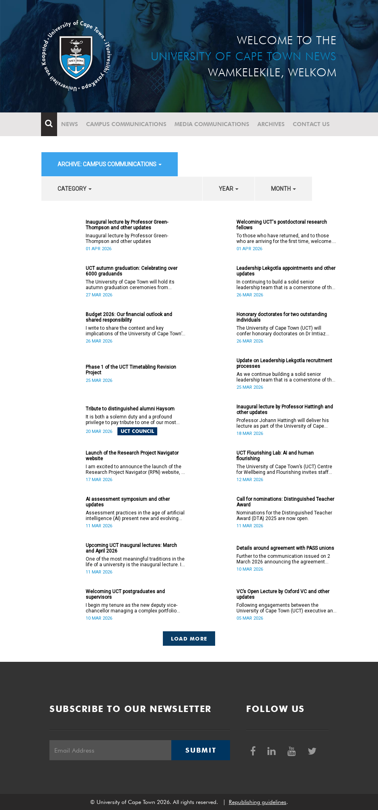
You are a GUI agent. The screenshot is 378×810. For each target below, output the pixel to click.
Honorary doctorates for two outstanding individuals (281, 317)
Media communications (212, 124)
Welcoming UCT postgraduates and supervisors (125, 594)
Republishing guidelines (257, 802)
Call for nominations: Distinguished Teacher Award (285, 502)
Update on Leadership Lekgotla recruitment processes (284, 363)
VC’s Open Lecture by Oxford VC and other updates (282, 594)
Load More (189, 638)
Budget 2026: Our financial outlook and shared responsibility (129, 317)
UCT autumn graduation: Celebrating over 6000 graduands (131, 271)
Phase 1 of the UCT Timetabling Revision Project (131, 369)
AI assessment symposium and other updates (128, 502)
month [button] (283, 189)
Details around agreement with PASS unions (285, 548)
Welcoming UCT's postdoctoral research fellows (281, 225)
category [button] (75, 189)
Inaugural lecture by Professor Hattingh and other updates (284, 409)
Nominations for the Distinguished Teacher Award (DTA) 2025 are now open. (284, 515)
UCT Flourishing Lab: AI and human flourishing (275, 455)
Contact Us (311, 124)
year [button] (228, 189)
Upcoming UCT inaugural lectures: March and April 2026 (131, 548)
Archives (271, 124)
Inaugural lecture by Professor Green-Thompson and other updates (127, 225)
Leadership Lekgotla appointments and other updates (285, 271)
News (70, 124)
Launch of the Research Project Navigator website (132, 455)
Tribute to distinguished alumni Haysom (130, 409)
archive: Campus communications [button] (110, 164)
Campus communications (126, 124)
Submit (200, 750)
